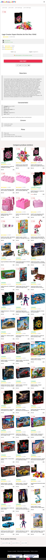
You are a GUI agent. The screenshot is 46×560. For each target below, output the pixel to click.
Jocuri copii (4, 7)
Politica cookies (34, 551)
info (13, 169)
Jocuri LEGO (11, 7)
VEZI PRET (23, 61)
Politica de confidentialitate (23, 551)
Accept (28, 559)
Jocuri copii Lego (18, 7)
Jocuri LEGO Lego (27, 7)
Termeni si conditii (12, 551)
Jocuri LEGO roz (16, 543)
